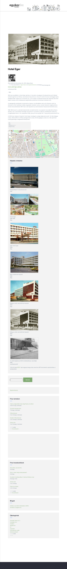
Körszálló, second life (16, 468)
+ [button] (9, 132)
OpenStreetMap (52, 157)
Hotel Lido (13, 482)
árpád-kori (13, 526)
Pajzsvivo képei (14, 487)
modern (12, 524)
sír (10, 527)
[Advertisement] (33, 21)
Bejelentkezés (14, 390)
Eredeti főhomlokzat (15, 418)
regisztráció (23, 85)
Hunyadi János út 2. (15, 521)
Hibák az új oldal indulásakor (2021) (19, 506)
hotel (9, 87)
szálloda (19, 87)
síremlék (12, 529)
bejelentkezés (32, 85)
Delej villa (12, 423)
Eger (15, 87)
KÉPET (18, 368)
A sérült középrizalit (15, 409)
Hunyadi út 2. (13, 522)
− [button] (9, 134)
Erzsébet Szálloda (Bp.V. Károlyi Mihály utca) (22, 477)
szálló (12, 87)
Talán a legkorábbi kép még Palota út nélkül (21, 404)
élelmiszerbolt (14, 532)
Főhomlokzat (13, 413)
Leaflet (46, 157)
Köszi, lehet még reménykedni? (18, 473)
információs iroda (14, 530)
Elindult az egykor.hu (15, 508)
